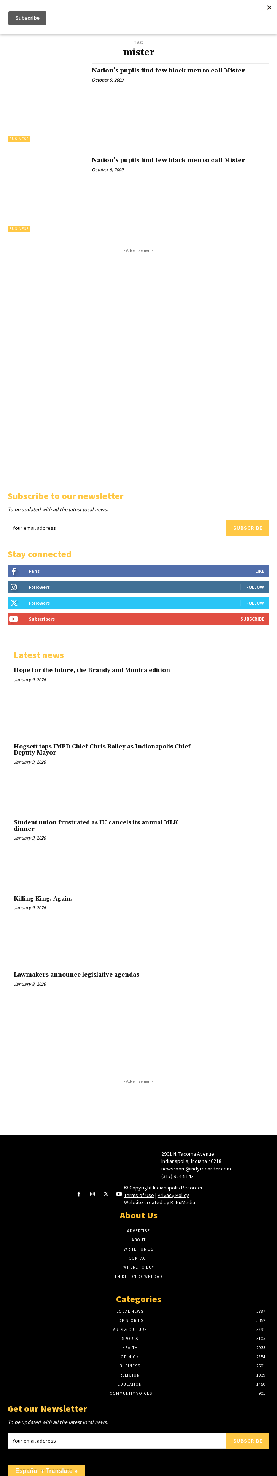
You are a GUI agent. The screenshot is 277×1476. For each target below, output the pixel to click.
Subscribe (248, 528)
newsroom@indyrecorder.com (196, 1168)
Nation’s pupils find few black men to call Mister (168, 70)
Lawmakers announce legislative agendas (76, 974)
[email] (117, 528)
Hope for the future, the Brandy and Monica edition (92, 670)
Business (19, 138)
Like (259, 571)
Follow (255, 587)
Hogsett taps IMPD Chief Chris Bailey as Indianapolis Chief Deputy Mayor (102, 750)
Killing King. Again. (43, 899)
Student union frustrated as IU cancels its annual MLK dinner (96, 826)
